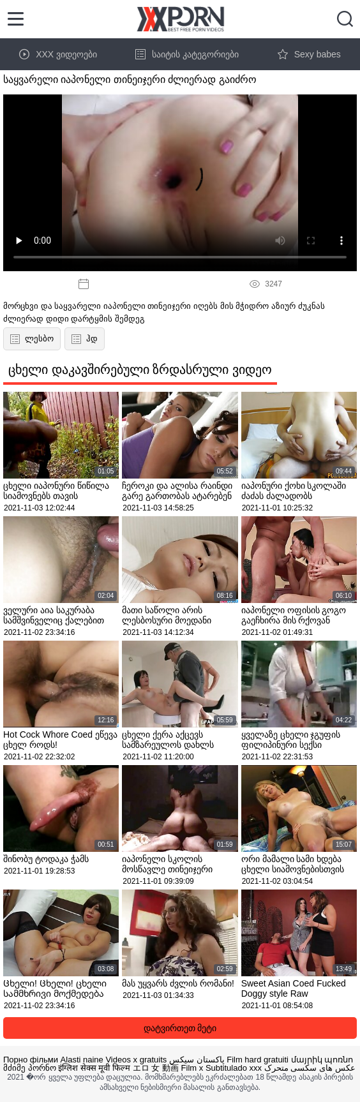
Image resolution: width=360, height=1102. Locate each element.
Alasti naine (82, 1059)
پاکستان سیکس (197, 1059)
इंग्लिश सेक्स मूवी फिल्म (94, 1068)
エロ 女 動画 (156, 1068)
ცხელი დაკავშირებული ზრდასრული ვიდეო (140, 369)
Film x (192, 1068)
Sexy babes (309, 54)
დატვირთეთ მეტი (180, 1028)
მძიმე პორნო (29, 1068)
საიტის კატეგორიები (187, 54)
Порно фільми (30, 1059)
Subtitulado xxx (234, 1068)
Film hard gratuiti (258, 1059)
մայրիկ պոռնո (322, 1059)
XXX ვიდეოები (58, 54)
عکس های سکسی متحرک (310, 1068)
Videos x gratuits (136, 1059)
